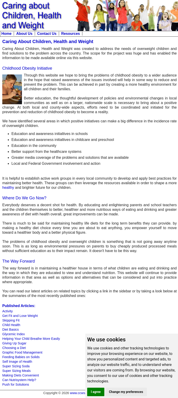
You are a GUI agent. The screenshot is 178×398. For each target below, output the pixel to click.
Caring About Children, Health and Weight (47, 41)
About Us (24, 34)
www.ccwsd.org (81, 393)
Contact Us (46, 34)
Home (6, 34)
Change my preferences (126, 392)
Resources (70, 34)
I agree (96, 392)
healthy (8, 187)
